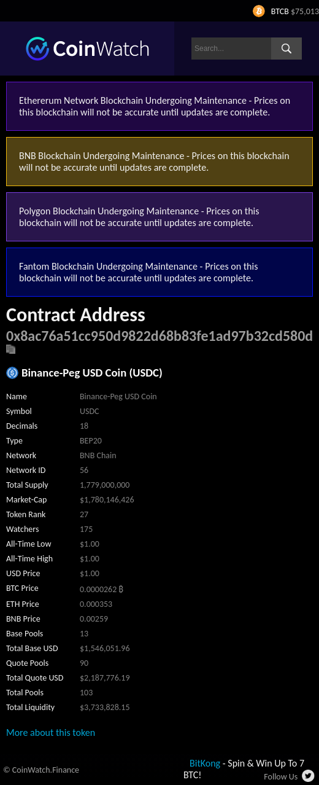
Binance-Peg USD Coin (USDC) (92, 372)
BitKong (205, 763)
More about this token (50, 732)
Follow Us (281, 776)
